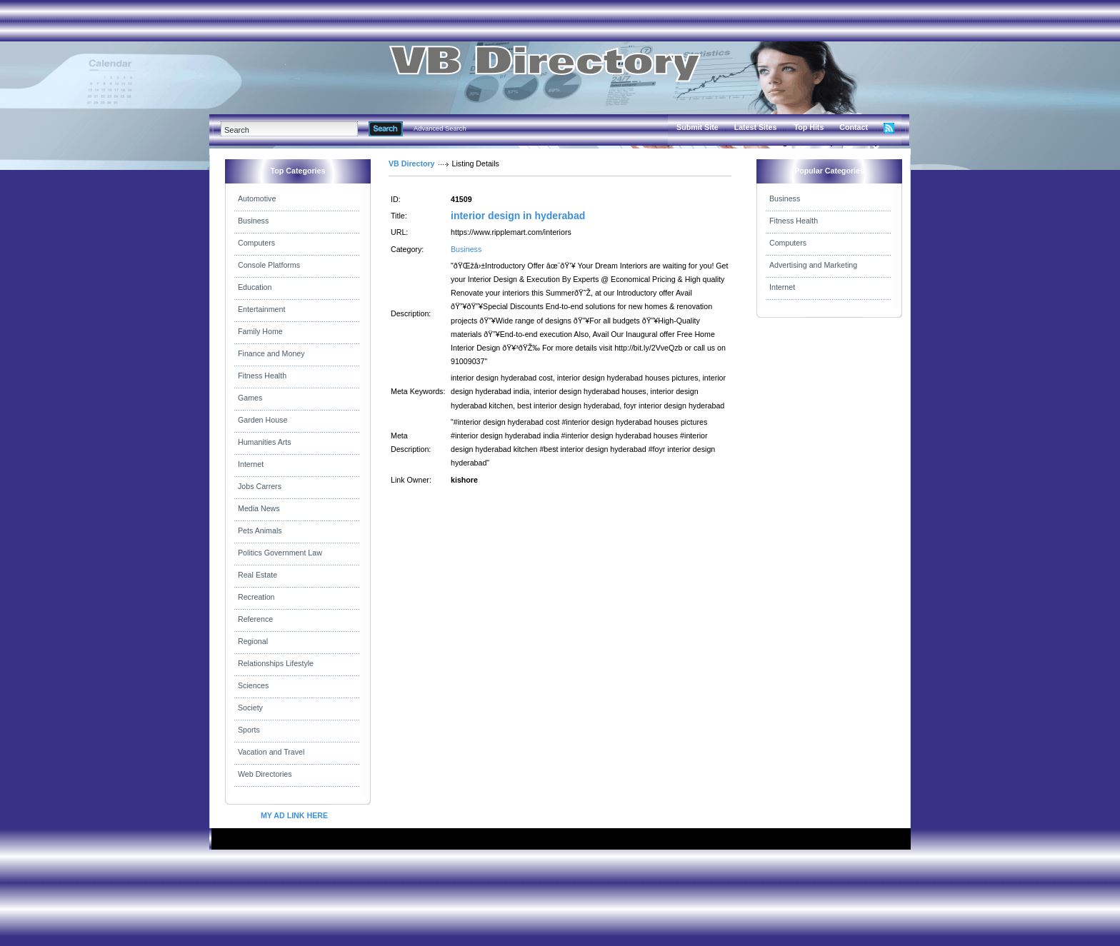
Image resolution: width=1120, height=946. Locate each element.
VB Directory (412, 163)
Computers (256, 242)
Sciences (253, 685)
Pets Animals (260, 530)
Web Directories (265, 774)
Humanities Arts (264, 442)
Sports (249, 729)
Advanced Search (440, 128)
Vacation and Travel (271, 752)
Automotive (257, 198)
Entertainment (261, 309)
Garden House (262, 420)
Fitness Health (262, 375)
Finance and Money (271, 353)
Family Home (260, 331)
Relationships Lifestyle (276, 663)
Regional (253, 641)
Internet (251, 464)
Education (254, 287)
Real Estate (257, 574)
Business (253, 220)
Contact (853, 127)
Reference (255, 619)
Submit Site (697, 127)
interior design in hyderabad (518, 215)
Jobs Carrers (259, 486)
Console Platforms (269, 265)
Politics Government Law (280, 552)
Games (250, 397)
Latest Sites (755, 127)
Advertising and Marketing (813, 265)
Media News (259, 508)
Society (250, 707)
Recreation (256, 597)
